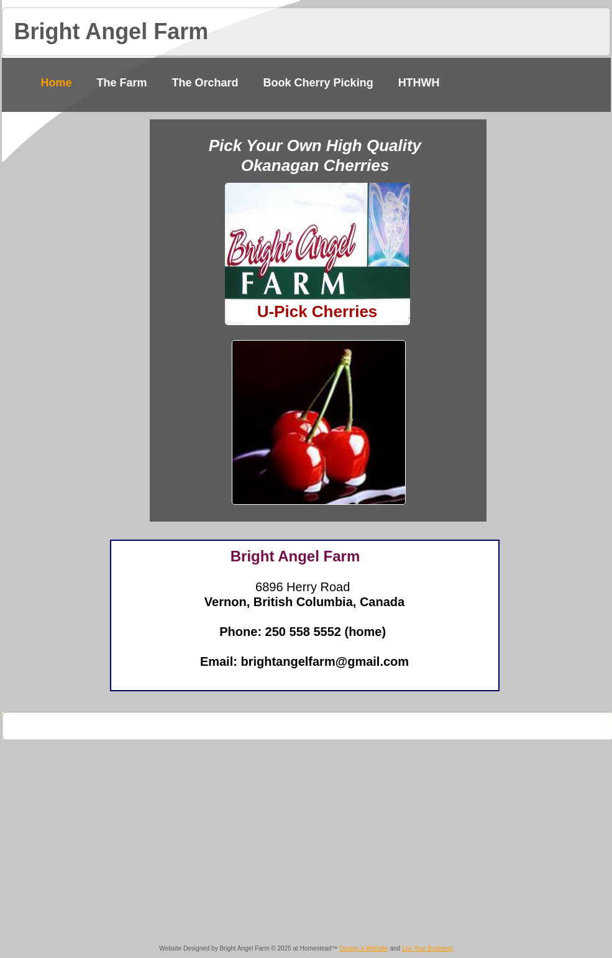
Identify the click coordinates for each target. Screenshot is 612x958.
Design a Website (363, 948)
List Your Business (427, 948)
